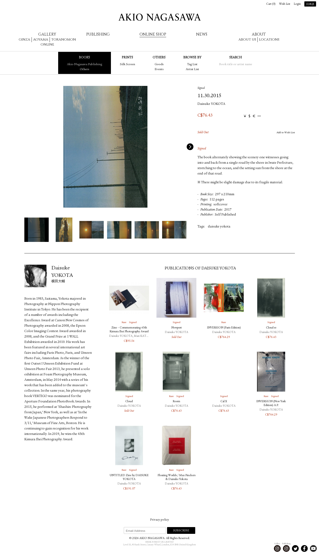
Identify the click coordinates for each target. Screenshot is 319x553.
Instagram (277, 548)
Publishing (98, 34)
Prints (127, 57)
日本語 (310, 4)
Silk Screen (127, 64)
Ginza (24, 39)
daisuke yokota (219, 226)
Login (297, 4)
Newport (176, 327)
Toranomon (63, 39)
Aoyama (40, 39)
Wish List (284, 4)
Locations (269, 39)
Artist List (192, 69)
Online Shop (153, 34)
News (201, 34)
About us (247, 39)
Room (176, 401)
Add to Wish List (286, 132)
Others (84, 69)
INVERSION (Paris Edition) (224, 327)
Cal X (223, 401)
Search (235, 57)
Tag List (192, 64)
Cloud (129, 401)
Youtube (313, 548)
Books (84, 57)
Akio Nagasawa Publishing (84, 64)
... (259, 116)
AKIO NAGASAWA (159, 17)
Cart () (270, 4)
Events (159, 69)
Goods (159, 64)
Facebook (304, 548)
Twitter (295, 548)
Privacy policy (159, 519)
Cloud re (271, 327)
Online (47, 44)
